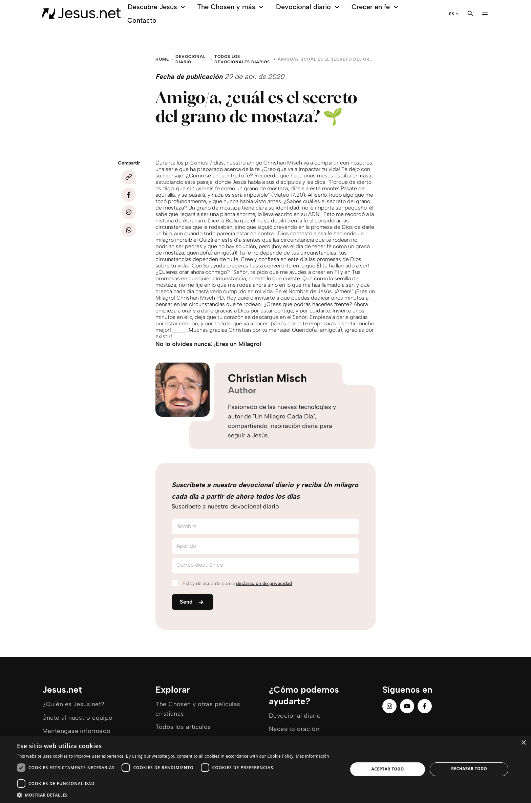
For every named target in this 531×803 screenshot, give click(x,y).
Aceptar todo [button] (387, 769)
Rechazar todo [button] (469, 769)
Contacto (141, 20)
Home (162, 59)
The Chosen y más (231, 7)
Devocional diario (308, 7)
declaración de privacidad (264, 583)
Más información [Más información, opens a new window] (312, 756)
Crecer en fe (376, 7)
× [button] (523, 742)
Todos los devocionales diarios (242, 59)
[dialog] (265, 769)
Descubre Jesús (157, 7)
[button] (177, 794)
